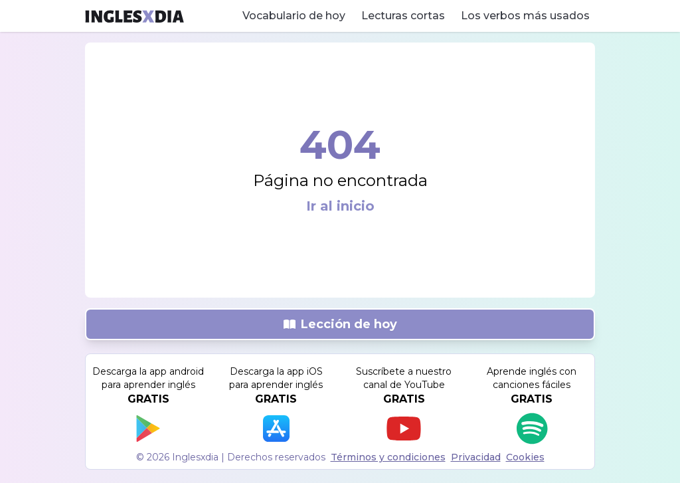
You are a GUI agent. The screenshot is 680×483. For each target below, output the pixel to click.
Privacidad (476, 457)
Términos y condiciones (388, 457)
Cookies (525, 457)
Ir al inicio (340, 206)
